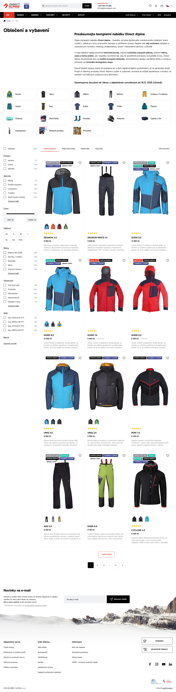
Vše (9, 15)
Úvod (8, 21)
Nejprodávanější (68, 149)
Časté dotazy (9, 647)
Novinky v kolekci (22, 256)
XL (7, 240)
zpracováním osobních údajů (35, 605)
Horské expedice (22, 184)
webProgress (167, 688)
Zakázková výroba (45, 667)
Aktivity (67, 15)
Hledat (86, 6)
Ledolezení (22, 188)
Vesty (46, 94)
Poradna (159, 641)
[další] (122, 565)
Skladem (22, 148)
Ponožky (81, 118)
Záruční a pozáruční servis (14, 657)
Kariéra (40, 662)
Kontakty (167, 15)
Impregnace (16, 131)
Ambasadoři (42, 652)
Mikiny (81, 94)
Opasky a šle (151, 118)
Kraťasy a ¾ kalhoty (154, 94)
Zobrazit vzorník (10, 343)
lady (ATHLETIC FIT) (22, 326)
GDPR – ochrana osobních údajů (85, 662)
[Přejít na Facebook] (150, 664)
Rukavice (115, 118)
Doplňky (51, 15)
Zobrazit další (13, 201)
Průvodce (82, 131)
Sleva (22, 265)
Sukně (13, 106)
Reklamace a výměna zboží (15, 652)
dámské (22, 168)
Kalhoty (115, 94)
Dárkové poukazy (51, 131)
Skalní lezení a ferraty (22, 197)
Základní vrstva (22, 301)
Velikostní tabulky (159, 649)
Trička (114, 106)
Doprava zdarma (22, 269)
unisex (22, 164)
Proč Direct (148, 15)
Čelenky (14, 118)
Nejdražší (99, 149)
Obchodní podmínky (80, 652)
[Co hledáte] (63, 5)
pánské (22, 160)
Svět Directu (132, 15)
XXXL (21, 240)
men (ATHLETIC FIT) (22, 317)
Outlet (81, 15)
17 (116, 565)
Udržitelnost (42, 657)
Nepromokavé (22, 297)
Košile (80, 106)
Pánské (22, 15)
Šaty (46, 106)
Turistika (22, 193)
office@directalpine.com (106, 8)
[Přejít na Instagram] (157, 664)
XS (7, 234)
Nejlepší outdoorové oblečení (49, 672)
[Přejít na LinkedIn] (170, 664)
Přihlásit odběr (120, 599)
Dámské (36, 15)
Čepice (149, 106)
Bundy (13, 94)
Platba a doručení (11, 667)
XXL (13, 240)
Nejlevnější (85, 149)
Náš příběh (42, 647)
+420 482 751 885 (104, 6)
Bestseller (22, 261)
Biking (22, 180)
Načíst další (106, 554)
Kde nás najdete (78, 647)
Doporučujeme (50, 149)
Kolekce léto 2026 (22, 252)
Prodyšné (22, 289)
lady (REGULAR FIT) (22, 330)
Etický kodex (77, 657)
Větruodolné (22, 293)
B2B (159, 15)
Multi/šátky (49, 118)
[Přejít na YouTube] (164, 664)
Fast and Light (22, 285)
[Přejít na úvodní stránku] (16, 6)
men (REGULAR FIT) (22, 322)
